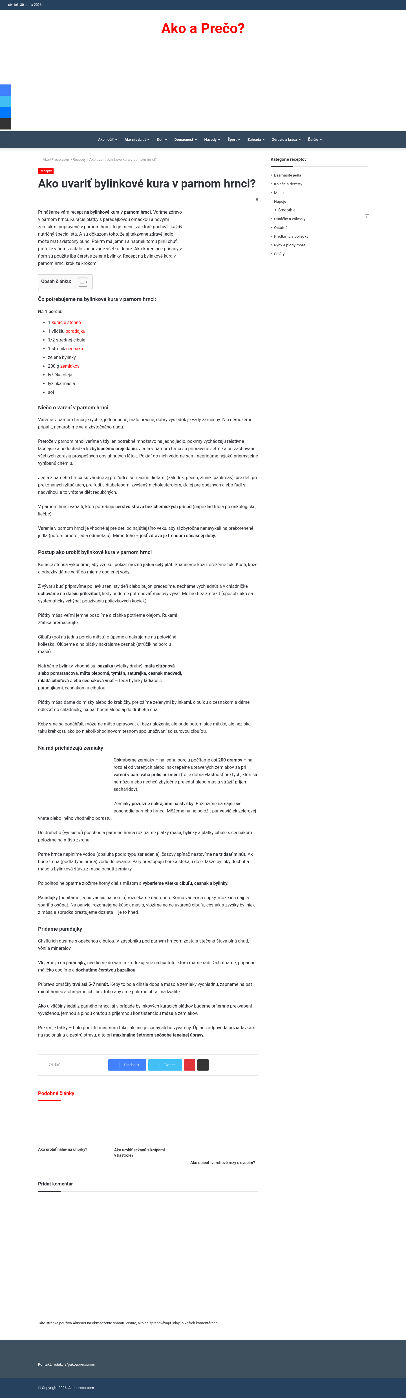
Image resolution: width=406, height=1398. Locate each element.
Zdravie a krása (284, 139)
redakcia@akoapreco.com (74, 1364)
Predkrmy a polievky (291, 236)
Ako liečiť (106, 139)
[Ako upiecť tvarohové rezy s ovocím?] (224, 1132)
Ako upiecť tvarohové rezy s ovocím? (222, 1162)
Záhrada (254, 139)
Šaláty (279, 253)
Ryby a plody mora (289, 245)
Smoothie (286, 210)
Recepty (79, 159)
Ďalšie (313, 139)
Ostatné (281, 227)
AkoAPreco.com (53, 159)
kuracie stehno (66, 322)
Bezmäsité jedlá (287, 175)
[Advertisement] (203, 89)
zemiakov (69, 366)
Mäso (279, 192)
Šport (232, 139)
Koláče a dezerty (288, 184)
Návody (210, 139)
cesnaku (74, 348)
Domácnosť (184, 139)
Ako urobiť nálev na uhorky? (62, 1149)
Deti (160, 139)
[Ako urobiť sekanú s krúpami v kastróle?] (148, 1126)
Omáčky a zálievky (289, 218)
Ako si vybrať (135, 139)
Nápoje (280, 201)
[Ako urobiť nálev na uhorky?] (72, 1125)
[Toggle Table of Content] (80, 282)
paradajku (75, 331)
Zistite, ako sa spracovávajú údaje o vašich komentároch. (172, 1323)
